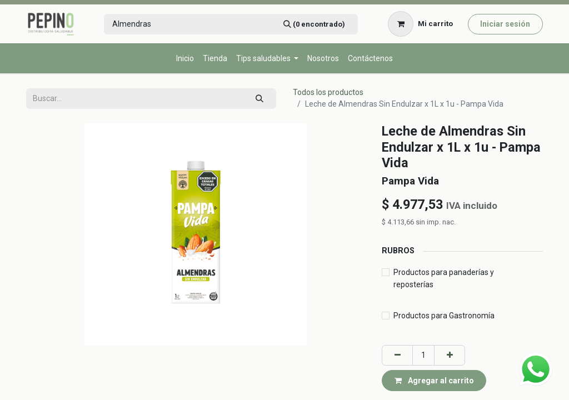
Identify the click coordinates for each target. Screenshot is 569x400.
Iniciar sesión (505, 23)
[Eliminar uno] (397, 355)
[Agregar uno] (449, 355)
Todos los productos (328, 92)
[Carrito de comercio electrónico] (421, 24)
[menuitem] (185, 58)
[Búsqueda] (314, 24)
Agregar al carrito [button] (434, 380)
